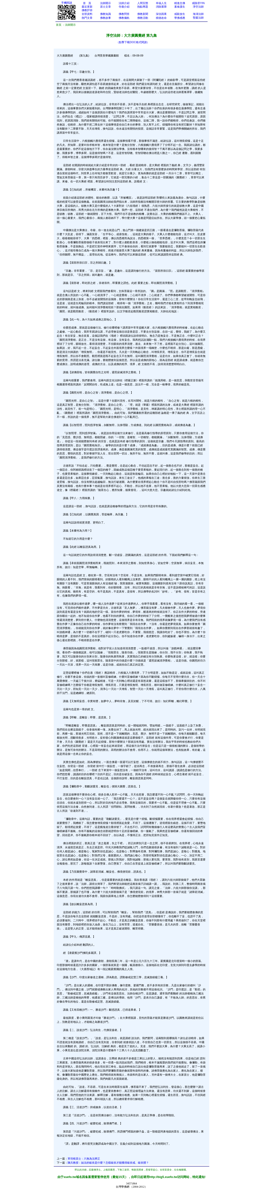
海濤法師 (198, 14)
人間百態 (142, 3)
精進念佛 (179, 3)
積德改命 (161, 17)
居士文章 (105, 6)
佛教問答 (124, 14)
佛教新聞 (142, 14)
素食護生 (179, 6)
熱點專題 (142, 6)
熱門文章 (87, 17)
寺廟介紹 (124, 6)
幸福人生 (161, 3)
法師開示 (105, 3)
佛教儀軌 (124, 17)
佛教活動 (142, 17)
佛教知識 (105, 14)
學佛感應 (179, 17)
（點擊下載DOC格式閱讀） (132, 42)
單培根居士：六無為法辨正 (84, 1158)
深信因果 (161, 14)
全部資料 (87, 14)
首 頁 (87, 3)
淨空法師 (198, 6)
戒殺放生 (179, 14)
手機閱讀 (66, 2)
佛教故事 (105, 17)
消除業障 (161, 6)
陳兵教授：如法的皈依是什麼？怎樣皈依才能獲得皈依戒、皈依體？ (108, 1162)
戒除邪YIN (198, 3)
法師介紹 (124, 3)
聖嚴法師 (198, 17)
